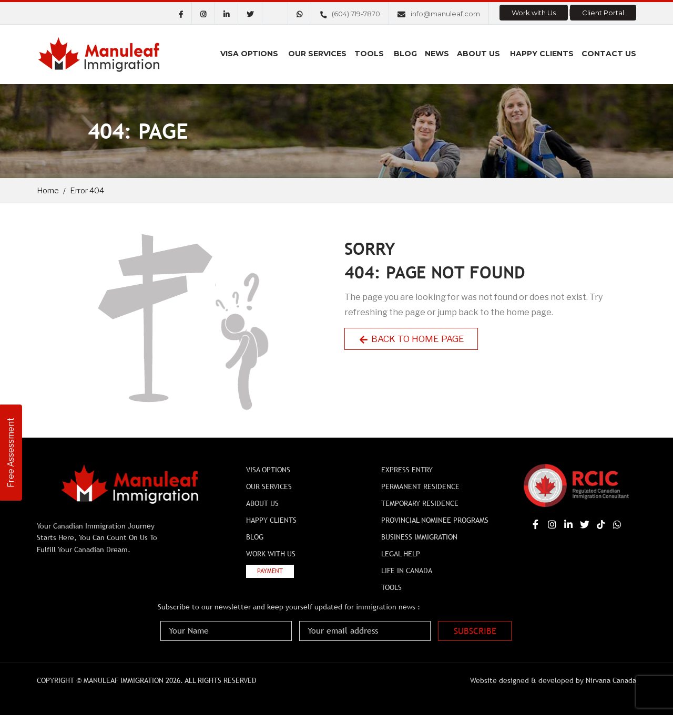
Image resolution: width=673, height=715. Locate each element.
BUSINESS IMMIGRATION (419, 537)
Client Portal (603, 12)
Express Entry (407, 469)
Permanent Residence (420, 486)
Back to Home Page (411, 339)
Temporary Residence (419, 503)
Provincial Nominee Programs (434, 520)
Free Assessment (11, 453)
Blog (405, 53)
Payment (270, 571)
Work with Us (534, 12)
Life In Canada (406, 570)
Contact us (609, 53)
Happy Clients (542, 53)
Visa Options (249, 53)
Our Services (317, 53)
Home (48, 190)
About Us (478, 53)
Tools (369, 53)
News (437, 53)
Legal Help (400, 554)
